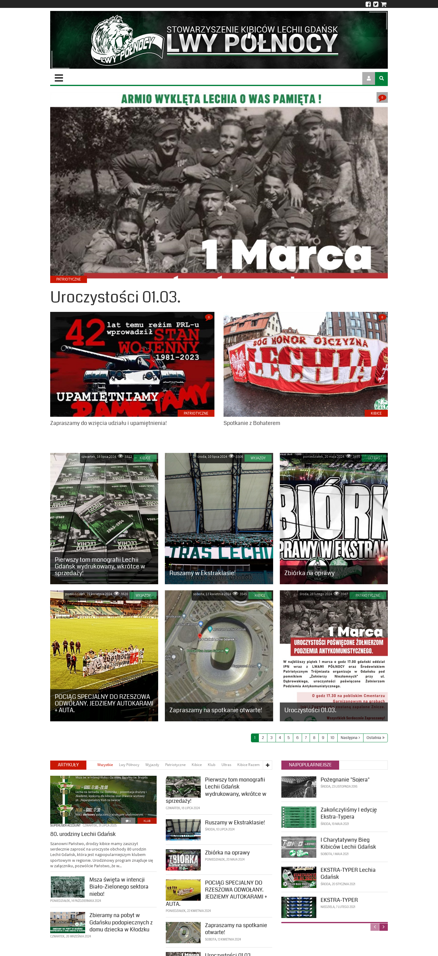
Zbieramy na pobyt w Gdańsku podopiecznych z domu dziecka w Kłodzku (121, 922)
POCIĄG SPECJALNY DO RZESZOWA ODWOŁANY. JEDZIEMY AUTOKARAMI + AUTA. (216, 892)
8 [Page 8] (314, 737)
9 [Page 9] (323, 737)
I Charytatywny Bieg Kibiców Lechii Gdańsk (348, 842)
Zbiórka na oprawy (227, 852)
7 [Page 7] (306, 737)
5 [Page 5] (288, 737)
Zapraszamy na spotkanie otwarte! (236, 928)
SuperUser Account (65, 825)
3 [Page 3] (271, 737)
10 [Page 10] (332, 737)
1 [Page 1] (254, 737)
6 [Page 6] (297, 737)
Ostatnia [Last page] (374, 737)
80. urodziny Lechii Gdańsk (83, 833)
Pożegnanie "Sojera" (345, 779)
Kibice (376, 413)
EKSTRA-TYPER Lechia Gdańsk (348, 872)
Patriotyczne (196, 413)
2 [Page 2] (263, 737)
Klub (147, 820)
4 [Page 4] (280, 737)
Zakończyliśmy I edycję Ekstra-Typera (349, 812)
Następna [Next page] (349, 737)
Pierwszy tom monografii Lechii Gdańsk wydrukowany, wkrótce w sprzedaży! (216, 789)
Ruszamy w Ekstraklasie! (235, 822)
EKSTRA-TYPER (339, 899)
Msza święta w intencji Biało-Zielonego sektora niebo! (118, 886)
